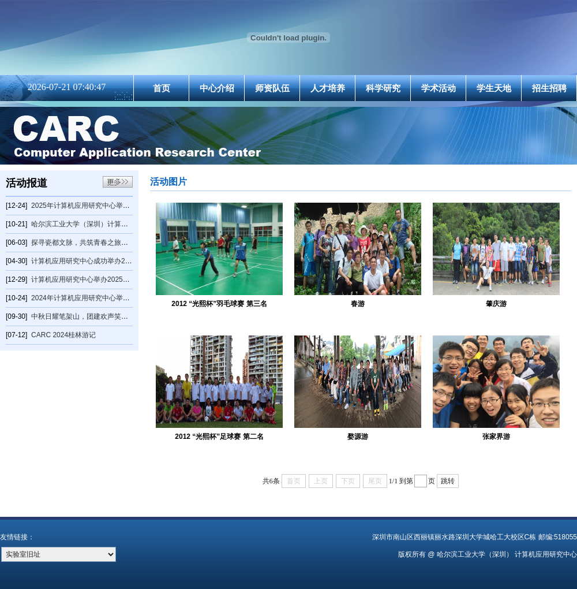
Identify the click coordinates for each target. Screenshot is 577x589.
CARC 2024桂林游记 (63, 335)
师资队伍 (272, 88)
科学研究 (383, 88)
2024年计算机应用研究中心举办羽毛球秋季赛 (101, 298)
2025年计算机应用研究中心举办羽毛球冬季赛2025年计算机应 (126, 206)
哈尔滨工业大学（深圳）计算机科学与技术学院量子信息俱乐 (124, 224)
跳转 (448, 481)
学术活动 (438, 88)
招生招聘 (549, 88)
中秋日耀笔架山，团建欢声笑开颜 (83, 316)
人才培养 (327, 88)
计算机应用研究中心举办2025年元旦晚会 (94, 279)
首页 (161, 88)
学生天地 (494, 88)
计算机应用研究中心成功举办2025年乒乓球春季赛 (108, 261)
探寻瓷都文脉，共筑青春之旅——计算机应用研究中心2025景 (125, 242)
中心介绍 (217, 88)
